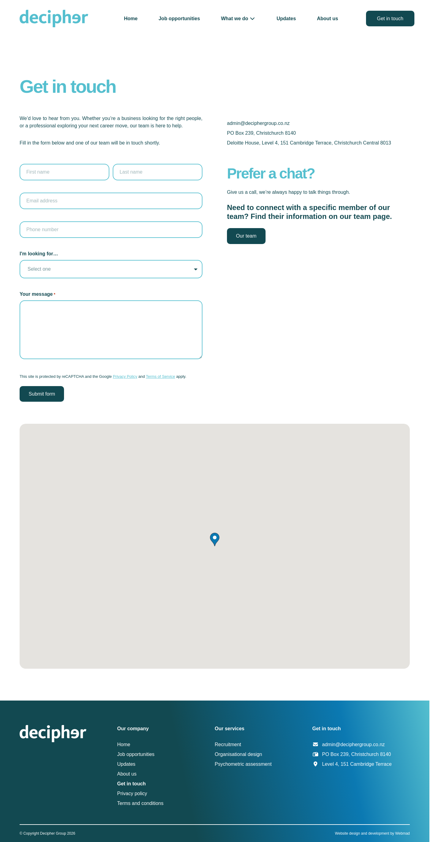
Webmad (402, 833)
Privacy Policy (125, 376)
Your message (37, 294)
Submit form (42, 394)
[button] (238, 18)
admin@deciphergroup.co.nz (258, 123)
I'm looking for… (39, 253)
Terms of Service (160, 376)
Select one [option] (39, 269)
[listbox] (111, 269)
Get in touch (390, 18)
